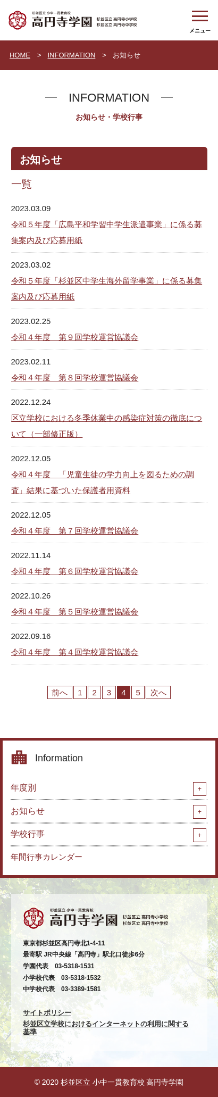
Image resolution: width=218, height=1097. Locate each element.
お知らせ (28, 811)
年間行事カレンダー (46, 856)
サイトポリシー (47, 1013)
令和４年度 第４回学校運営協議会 (75, 651)
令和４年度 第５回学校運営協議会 (75, 611)
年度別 (23, 787)
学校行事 (28, 833)
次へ (158, 692)
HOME (20, 55)
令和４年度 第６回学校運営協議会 (75, 571)
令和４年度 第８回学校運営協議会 (75, 377)
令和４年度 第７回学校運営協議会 (75, 530)
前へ (60, 692)
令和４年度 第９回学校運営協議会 (75, 337)
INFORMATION (71, 55)
